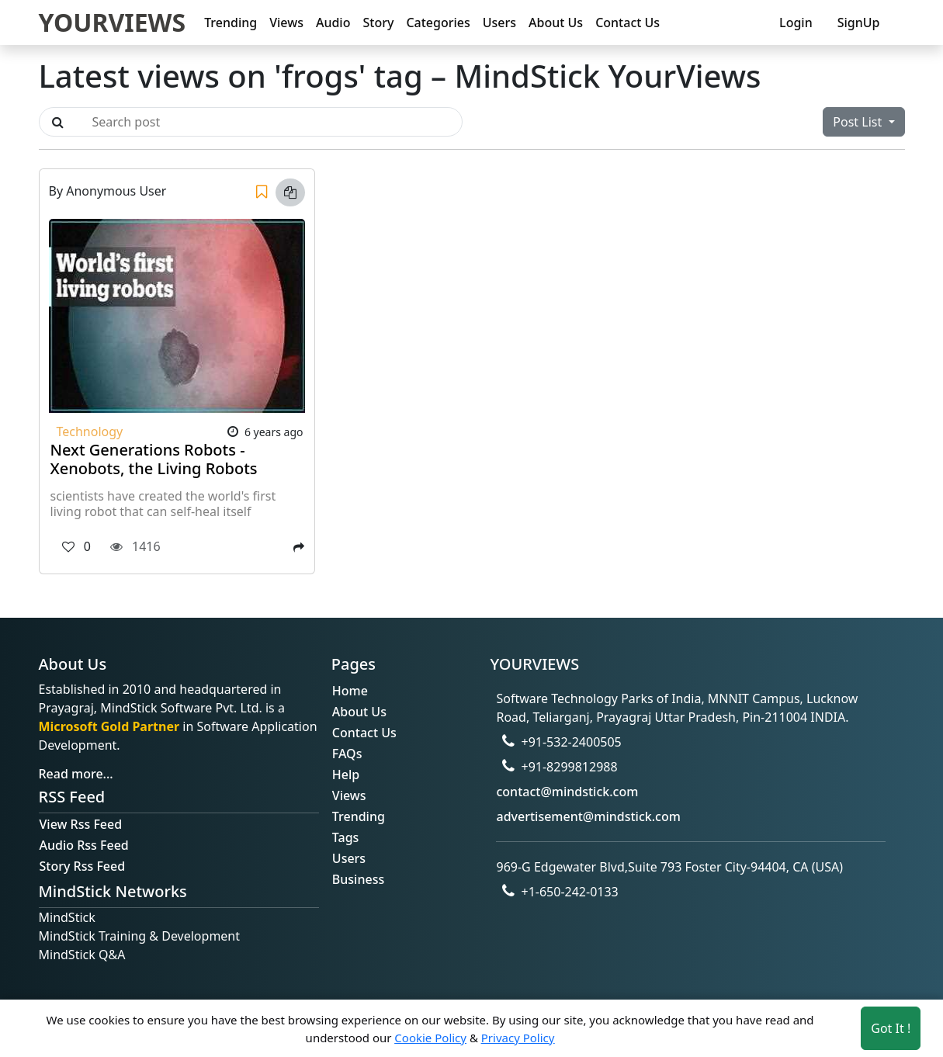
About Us (556, 22)
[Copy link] (290, 192)
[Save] (262, 192)
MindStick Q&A (82, 954)
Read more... (76, 773)
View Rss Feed (81, 824)
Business (358, 879)
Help (345, 774)
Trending (230, 22)
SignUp (858, 22)
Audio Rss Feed (84, 845)
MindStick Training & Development (140, 935)
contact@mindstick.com (567, 791)
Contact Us (627, 22)
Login (796, 22)
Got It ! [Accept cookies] (890, 1028)
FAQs (347, 753)
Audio (333, 22)
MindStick (67, 917)
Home (350, 690)
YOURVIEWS (112, 22)
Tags (345, 837)
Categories (438, 22)
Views (286, 22)
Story (377, 22)
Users (499, 22)
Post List (859, 121)
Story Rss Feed (83, 866)
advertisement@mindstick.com (588, 816)
